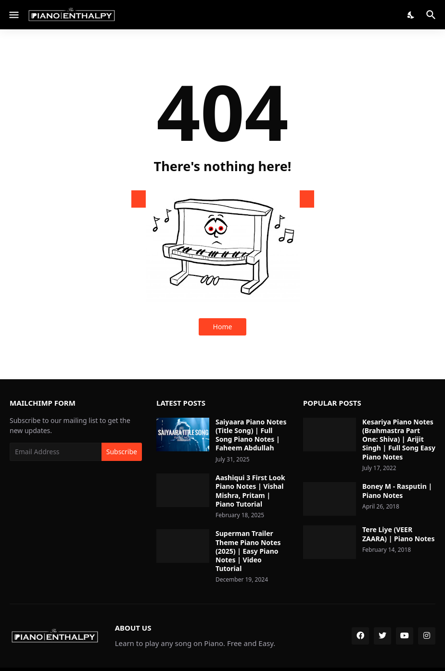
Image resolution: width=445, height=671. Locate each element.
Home (222, 326)
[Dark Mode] (411, 15)
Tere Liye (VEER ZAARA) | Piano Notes (398, 534)
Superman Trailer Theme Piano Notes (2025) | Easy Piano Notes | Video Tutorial (248, 551)
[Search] (432, 15)
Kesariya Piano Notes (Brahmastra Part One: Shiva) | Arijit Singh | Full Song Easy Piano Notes (398, 439)
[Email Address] (56, 452)
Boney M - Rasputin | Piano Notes (397, 490)
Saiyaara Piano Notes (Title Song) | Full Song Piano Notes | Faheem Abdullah (251, 435)
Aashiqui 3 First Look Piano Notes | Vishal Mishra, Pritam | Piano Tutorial (250, 491)
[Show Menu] (13, 15)
